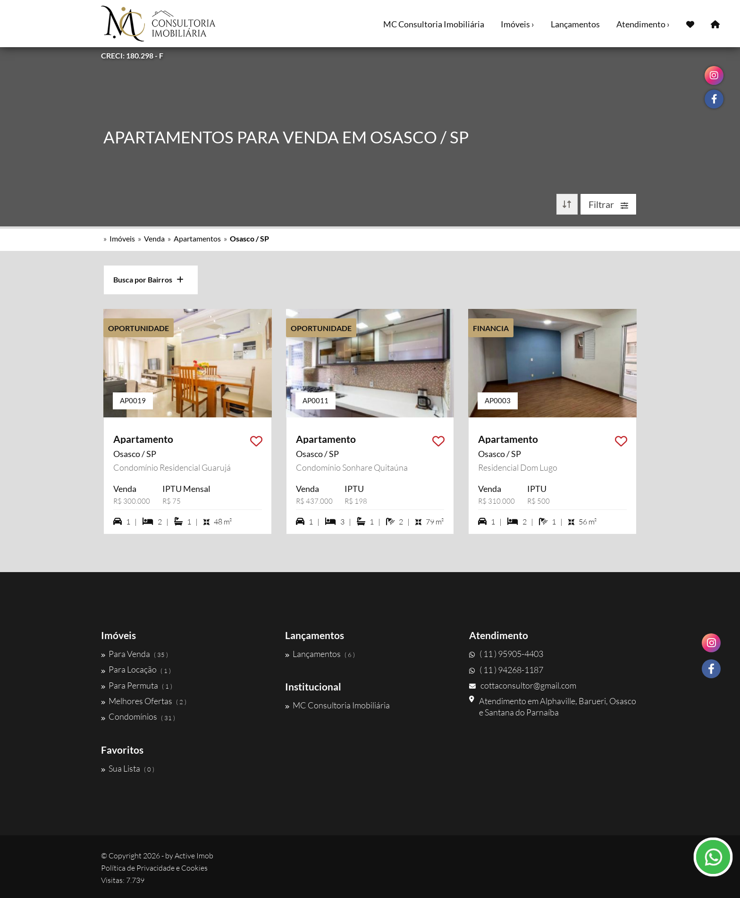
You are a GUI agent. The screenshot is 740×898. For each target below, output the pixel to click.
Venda (154, 238)
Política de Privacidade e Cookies (154, 868)
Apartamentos (197, 238)
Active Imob (194, 855)
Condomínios (138, 717)
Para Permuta (136, 685)
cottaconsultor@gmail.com (522, 685)
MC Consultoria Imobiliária (433, 24)
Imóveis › (517, 24)
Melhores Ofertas (143, 701)
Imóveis (122, 238)
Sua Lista (127, 768)
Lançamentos (575, 24)
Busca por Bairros (148, 279)
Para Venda (134, 654)
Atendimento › (643, 24)
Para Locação (136, 670)
